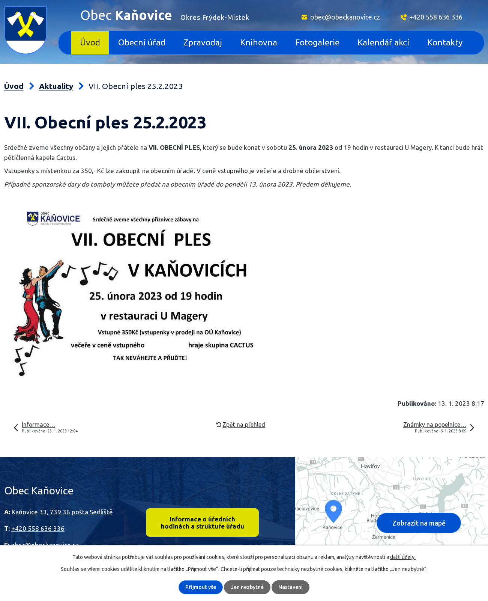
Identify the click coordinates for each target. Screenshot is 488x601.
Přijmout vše (201, 587)
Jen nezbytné (247, 587)
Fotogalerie (317, 42)
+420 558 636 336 (435, 17)
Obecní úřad (141, 42)
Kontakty (444, 42)
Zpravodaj (202, 42)
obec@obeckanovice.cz (345, 17)
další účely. (403, 557)
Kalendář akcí (383, 42)
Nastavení (290, 587)
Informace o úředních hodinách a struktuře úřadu (202, 522)
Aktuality (56, 86)
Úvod (90, 42)
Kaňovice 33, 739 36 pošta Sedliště (62, 511)
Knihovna (258, 42)
